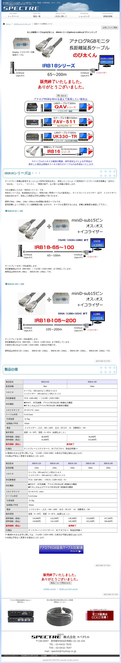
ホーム (8, 24)
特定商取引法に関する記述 (29, 655)
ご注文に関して (55, 655)
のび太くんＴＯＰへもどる (68, 589)
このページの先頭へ (103, 361)
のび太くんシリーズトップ (22, 24)
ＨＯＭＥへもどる (49, 589)
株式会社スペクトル (37, 8)
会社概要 (44, 655)
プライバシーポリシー (11, 655)
